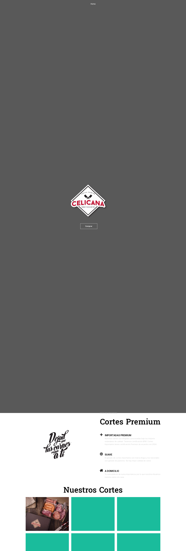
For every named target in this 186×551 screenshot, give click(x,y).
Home (93, 4)
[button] (88, 226)
